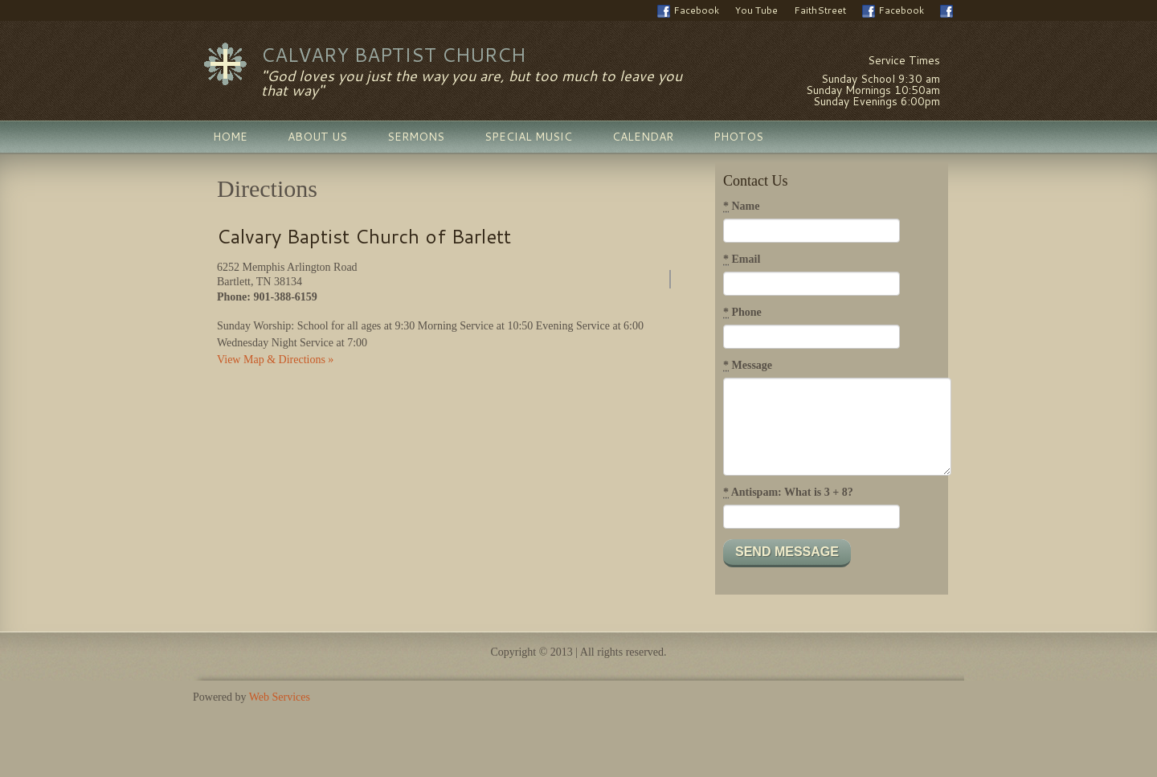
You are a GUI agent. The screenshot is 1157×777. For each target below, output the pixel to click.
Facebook (688, 10)
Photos (738, 137)
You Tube (756, 10)
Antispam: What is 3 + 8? (788, 492)
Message (747, 365)
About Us (317, 137)
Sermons (415, 137)
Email (741, 259)
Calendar (642, 137)
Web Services (279, 697)
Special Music (528, 137)
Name (741, 206)
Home (230, 137)
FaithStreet (820, 10)
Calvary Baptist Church (393, 54)
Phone (742, 312)
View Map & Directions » (275, 360)
